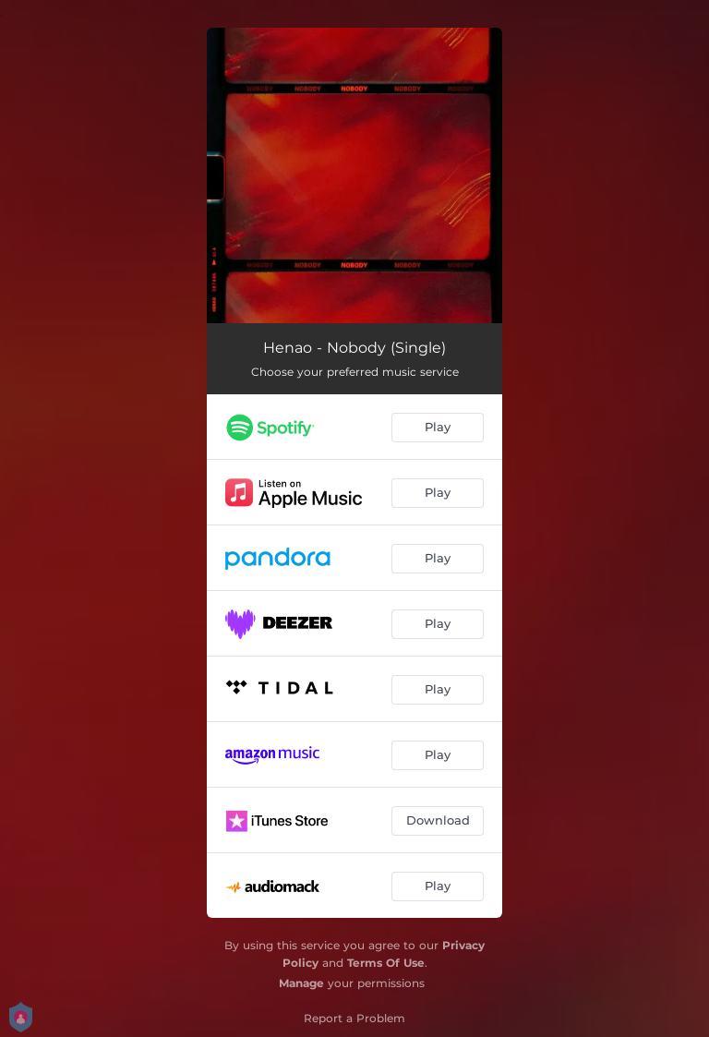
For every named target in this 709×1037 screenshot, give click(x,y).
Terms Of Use (386, 963)
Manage (301, 983)
